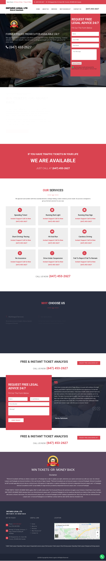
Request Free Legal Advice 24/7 (88, 363)
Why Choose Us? (36, 531)
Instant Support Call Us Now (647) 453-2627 (21, 220)
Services (54, 9)
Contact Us (77, 9)
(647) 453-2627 (40, 2)
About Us (45, 9)
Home (38, 9)
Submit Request (76, 63)
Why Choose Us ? (65, 9)
